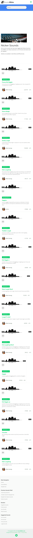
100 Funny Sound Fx (5, 492)
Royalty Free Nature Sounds (7, 496)
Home (2, 482)
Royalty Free (3, 486)
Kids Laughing (6, 170)
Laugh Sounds (4, 523)
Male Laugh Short (7, 289)
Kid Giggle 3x (6, 402)
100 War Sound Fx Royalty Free (7, 494)
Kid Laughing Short (8, 345)
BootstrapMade (14, 532)
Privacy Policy (24, 532)
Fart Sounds (3, 519)
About (19, 532)
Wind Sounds (4, 511)
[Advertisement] (16, 20)
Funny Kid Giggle (7, 82)
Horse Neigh (6, 111)
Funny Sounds (4, 521)
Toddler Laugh (6, 231)
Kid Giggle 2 (5, 260)
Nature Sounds (4, 499)
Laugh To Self (6, 317)
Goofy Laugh (6, 140)
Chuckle (4, 432)
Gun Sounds (3, 509)
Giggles (4, 200)
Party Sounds (4, 507)
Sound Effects (4, 484)
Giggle (4, 374)
